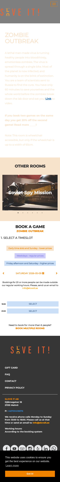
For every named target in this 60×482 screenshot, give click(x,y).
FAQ (7, 374)
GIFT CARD (11, 367)
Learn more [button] (12, 465)
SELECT (33, 304)
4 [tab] (32, 212)
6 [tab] (42, 212)
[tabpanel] (30, 192)
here (33, 124)
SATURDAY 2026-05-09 (30, 273)
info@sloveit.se (30, 288)
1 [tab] (18, 212)
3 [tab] (27, 212)
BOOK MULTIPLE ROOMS (30, 328)
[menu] (54, 4)
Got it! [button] (30, 473)
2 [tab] (22, 212)
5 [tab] (37, 212)
